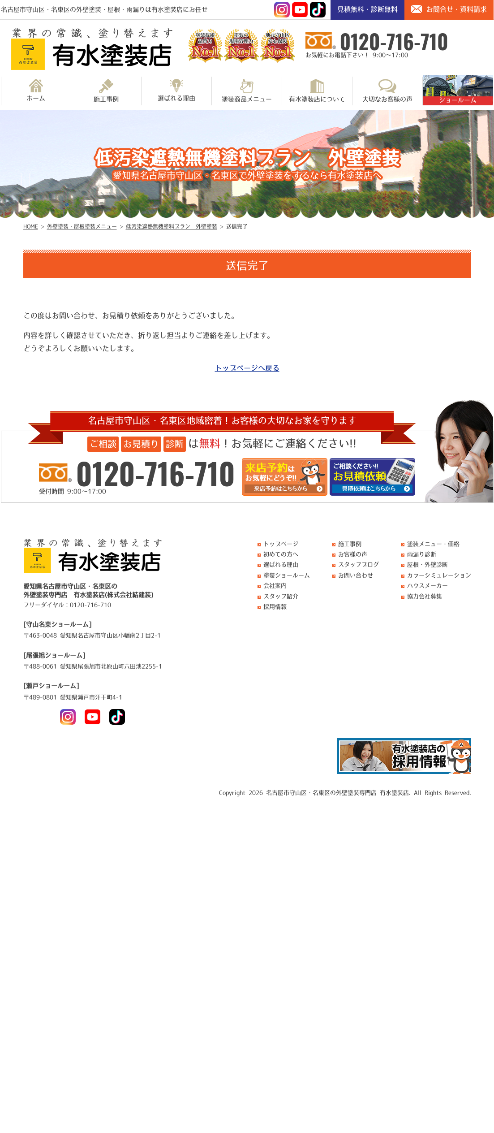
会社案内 (275, 585)
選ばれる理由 (176, 90)
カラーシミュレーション (439, 575)
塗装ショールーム (286, 575)
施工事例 (106, 90)
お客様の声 (352, 554)
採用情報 (275, 607)
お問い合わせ (355, 575)
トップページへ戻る (247, 368)
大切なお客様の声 (387, 90)
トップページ (280, 544)
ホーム (35, 90)
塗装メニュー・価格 (433, 544)
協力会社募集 (424, 596)
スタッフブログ (358, 564)
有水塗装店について (317, 90)
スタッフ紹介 (280, 596)
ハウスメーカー (427, 585)
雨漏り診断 (421, 554)
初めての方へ (280, 554)
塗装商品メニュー (247, 90)
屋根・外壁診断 (427, 564)
